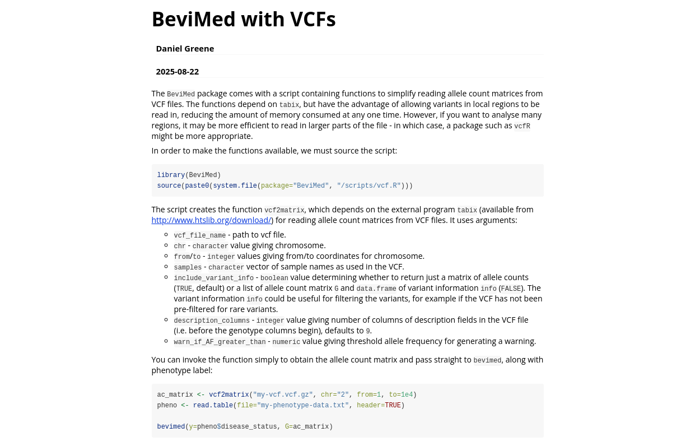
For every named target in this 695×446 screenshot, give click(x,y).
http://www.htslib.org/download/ (212, 220)
